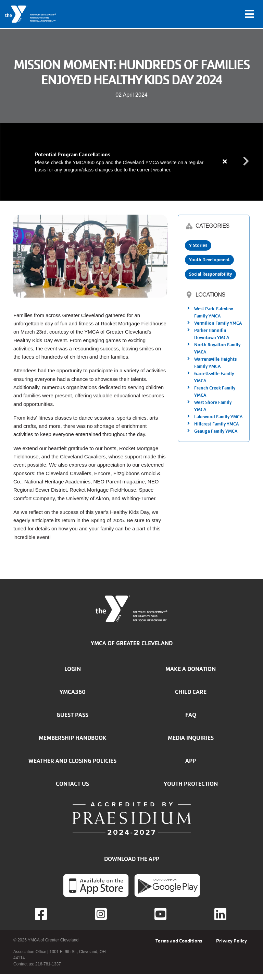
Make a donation (190, 669)
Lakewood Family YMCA (218, 417)
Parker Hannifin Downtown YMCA (211, 333)
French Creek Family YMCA (214, 391)
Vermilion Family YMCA (218, 323)
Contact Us (72, 783)
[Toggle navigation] (249, 14)
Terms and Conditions (178, 941)
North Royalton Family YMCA (217, 348)
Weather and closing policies (72, 761)
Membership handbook (73, 738)
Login (72, 669)
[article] (131, 162)
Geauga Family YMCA (215, 431)
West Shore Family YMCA (212, 405)
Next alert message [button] (246, 161)
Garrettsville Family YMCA (214, 377)
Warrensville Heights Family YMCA (215, 362)
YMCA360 (73, 692)
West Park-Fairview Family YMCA (213, 312)
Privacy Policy (231, 941)
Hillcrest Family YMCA (216, 424)
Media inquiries (191, 738)
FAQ (190, 715)
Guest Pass (72, 715)
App (190, 761)
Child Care (190, 692)
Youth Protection (191, 783)
